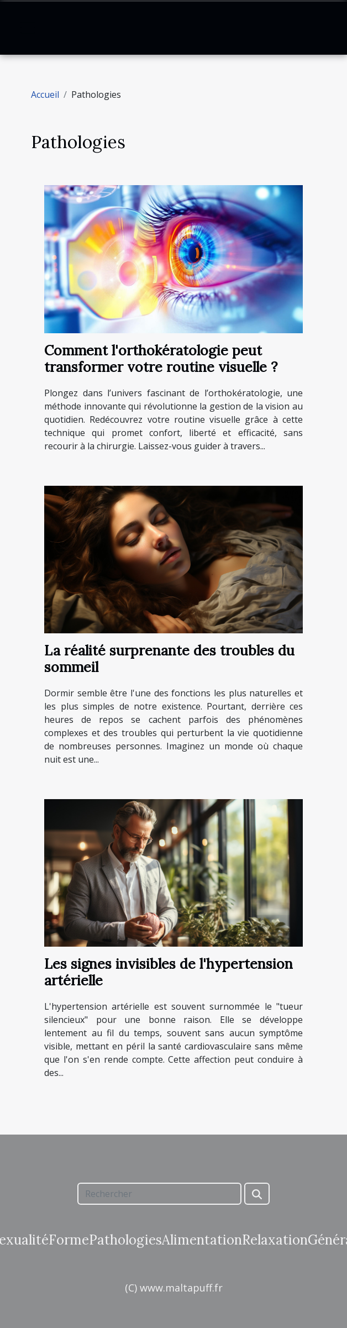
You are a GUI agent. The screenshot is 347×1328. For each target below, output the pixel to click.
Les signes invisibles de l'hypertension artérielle (168, 972)
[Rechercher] (159, 1194)
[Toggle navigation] (28, 27)
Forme (69, 1239)
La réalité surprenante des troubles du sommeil (169, 659)
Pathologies (125, 1239)
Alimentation (202, 1239)
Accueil (45, 94)
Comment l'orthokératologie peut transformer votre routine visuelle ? (160, 359)
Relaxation (275, 1239)
